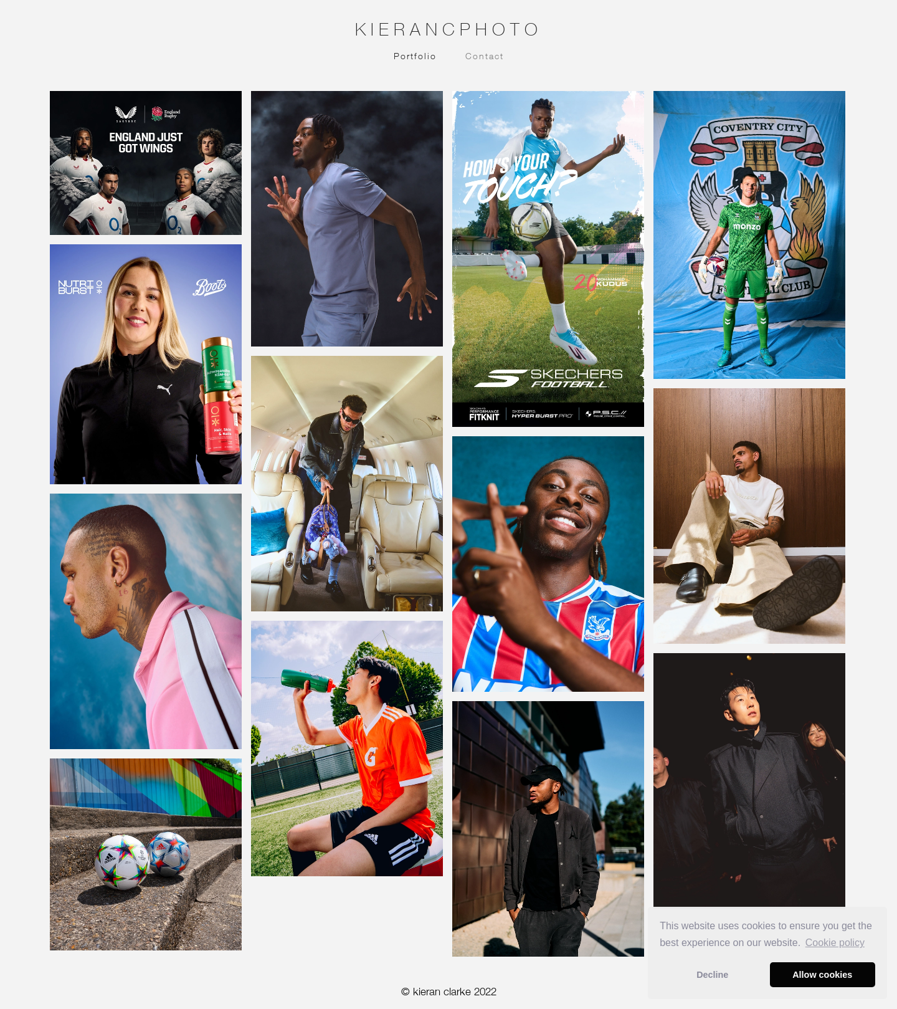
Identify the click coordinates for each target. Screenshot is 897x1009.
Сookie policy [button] (835, 942)
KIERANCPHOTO (449, 29)
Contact (484, 55)
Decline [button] (712, 975)
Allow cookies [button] (822, 975)
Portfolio (415, 55)
